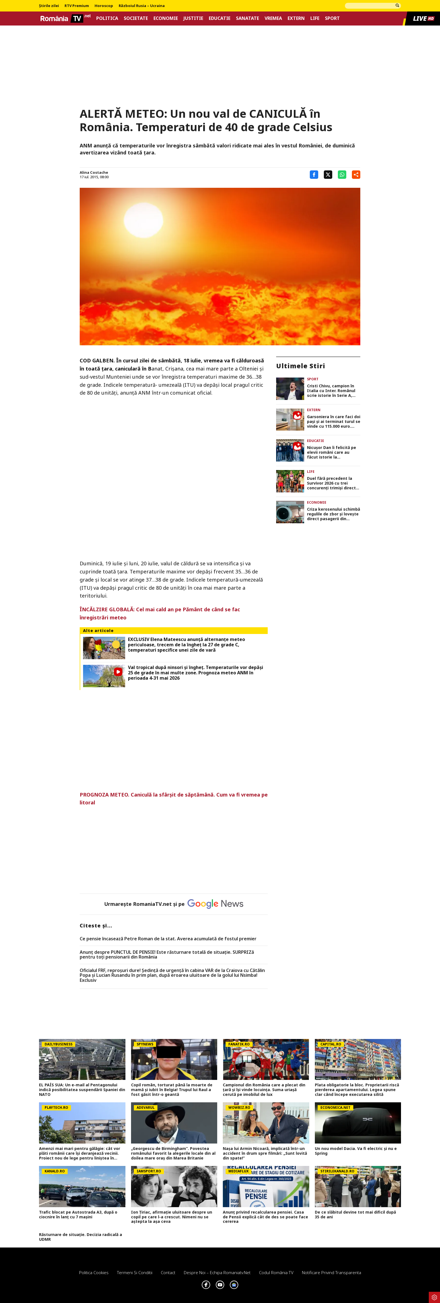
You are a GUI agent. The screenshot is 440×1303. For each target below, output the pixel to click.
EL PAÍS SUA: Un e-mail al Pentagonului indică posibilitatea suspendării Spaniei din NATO (82, 1090)
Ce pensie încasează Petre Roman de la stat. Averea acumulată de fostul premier (168, 938)
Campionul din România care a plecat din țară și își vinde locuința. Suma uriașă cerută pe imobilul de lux (264, 1090)
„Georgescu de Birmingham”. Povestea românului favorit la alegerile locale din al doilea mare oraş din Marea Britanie (173, 1153)
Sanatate (247, 18)
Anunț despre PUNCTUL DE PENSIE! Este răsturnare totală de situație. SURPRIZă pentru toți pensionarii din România (167, 955)
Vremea (273, 18)
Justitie (193, 18)
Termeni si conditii (134, 1272)
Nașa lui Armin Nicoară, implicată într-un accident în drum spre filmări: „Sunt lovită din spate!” (265, 1153)
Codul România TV (276, 1272)
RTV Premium (77, 6)
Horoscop (104, 6)
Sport (332, 18)
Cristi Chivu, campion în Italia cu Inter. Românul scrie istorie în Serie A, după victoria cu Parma (331, 391)
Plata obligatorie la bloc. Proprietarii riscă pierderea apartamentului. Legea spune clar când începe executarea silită (357, 1090)
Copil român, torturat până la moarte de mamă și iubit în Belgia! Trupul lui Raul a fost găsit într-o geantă (171, 1090)
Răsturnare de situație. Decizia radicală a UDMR (80, 1237)
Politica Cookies (94, 1272)
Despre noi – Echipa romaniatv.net (217, 1272)
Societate (136, 18)
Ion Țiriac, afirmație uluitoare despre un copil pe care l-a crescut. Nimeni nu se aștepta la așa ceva (171, 1217)
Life (314, 18)
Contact (168, 1272)
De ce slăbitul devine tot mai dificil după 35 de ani (355, 1214)
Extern (296, 18)
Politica (107, 18)
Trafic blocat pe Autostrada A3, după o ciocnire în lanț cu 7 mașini (78, 1214)
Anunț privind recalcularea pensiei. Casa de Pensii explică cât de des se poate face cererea (265, 1217)
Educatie (219, 18)
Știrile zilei (49, 6)
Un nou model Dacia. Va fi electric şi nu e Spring (356, 1151)
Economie (165, 18)
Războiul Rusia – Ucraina (142, 6)
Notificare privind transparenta (331, 1272)
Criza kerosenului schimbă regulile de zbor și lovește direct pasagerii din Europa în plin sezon (333, 514)
